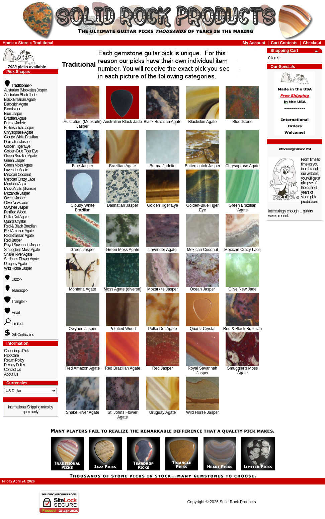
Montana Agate (15, 184)
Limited (13, 323)
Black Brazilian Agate (19, 99)
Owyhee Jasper (16, 207)
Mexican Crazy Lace (19, 179)
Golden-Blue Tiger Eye (21, 151)
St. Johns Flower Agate (21, 259)
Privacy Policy (14, 365)
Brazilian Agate (15, 118)
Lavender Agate (16, 170)
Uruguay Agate (15, 263)
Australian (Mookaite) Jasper (25, 90)
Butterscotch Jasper (19, 127)
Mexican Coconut (17, 174)
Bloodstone (12, 109)
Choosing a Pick (16, 350)
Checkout (312, 43)
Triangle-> (15, 301)
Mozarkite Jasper (17, 193)
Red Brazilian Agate (18, 235)
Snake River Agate (18, 254)
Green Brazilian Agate (20, 155)
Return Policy (14, 360)
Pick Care (11, 355)
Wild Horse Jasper (18, 268)
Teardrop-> (16, 290)
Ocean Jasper (14, 198)
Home (8, 43)
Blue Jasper (13, 113)
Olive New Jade (16, 202)
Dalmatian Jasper (17, 141)
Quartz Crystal (14, 221)
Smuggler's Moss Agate (22, 249)
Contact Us (12, 369)
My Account (254, 43)
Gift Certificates (19, 334)
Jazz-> (13, 279)
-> (17, 85)
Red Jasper (12, 240)
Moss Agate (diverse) (20, 188)
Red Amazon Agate (18, 231)
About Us (11, 374)
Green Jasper (14, 160)
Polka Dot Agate (16, 216)
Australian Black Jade (20, 94)
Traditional (43, 43)
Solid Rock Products (238, 502)
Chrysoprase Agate (18, 132)
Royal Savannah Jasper (22, 245)
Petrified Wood (15, 212)
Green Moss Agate (18, 165)
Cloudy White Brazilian (21, 137)
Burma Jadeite (15, 123)
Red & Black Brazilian (20, 226)
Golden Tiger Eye (17, 146)
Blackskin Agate (16, 104)
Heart (12, 312)
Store (23, 43)
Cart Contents (284, 43)
